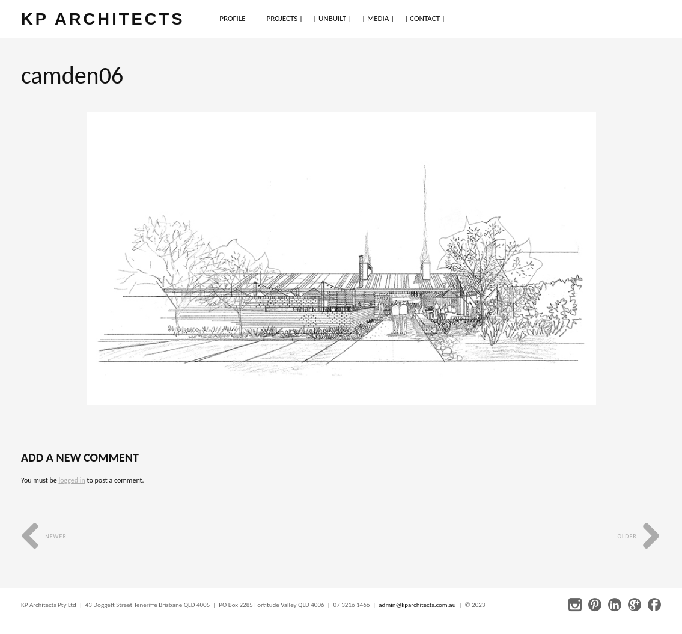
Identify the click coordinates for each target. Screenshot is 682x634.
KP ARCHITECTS (102, 18)
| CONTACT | (424, 18)
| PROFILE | (232, 18)
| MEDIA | (378, 18)
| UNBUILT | (332, 18)
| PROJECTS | (282, 18)
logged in (71, 480)
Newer (44, 536)
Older (639, 536)
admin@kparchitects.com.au (417, 605)
